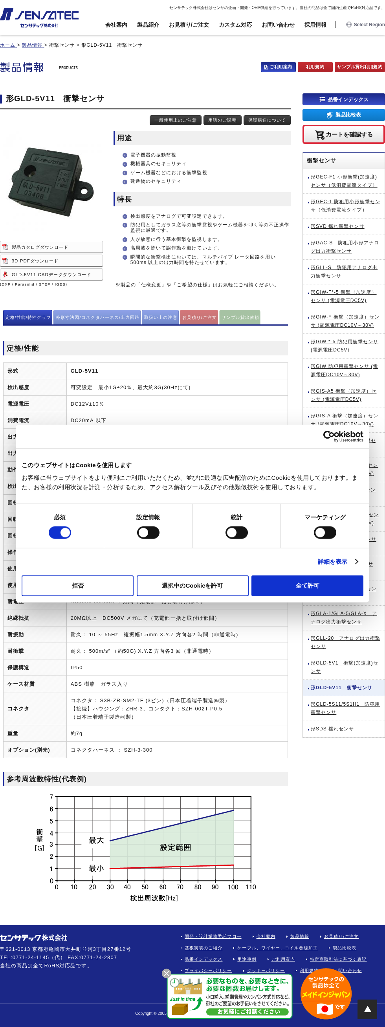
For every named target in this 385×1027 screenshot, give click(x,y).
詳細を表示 (333, 561)
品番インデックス (348, 99)
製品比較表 (348, 115)
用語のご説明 (222, 120)
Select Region (365, 25)
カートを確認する (349, 134)
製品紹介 (148, 25)
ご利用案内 (281, 66)
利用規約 (315, 66)
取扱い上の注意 (160, 317)
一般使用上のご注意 (175, 120)
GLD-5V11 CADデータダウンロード (52, 274)
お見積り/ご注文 (189, 25)
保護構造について (267, 120)
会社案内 (116, 25)
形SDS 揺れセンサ (332, 729)
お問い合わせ (278, 25)
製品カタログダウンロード (40, 247)
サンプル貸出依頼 (240, 317)
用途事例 (246, 959)
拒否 (78, 585)
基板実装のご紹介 (203, 947)
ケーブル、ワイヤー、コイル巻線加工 (277, 947)
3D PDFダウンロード (35, 261)
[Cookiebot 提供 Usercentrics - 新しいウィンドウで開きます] (329, 436)
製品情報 (299, 936)
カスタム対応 (235, 25)
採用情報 (315, 25)
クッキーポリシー (266, 970)
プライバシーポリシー (208, 970)
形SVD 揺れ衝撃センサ (338, 226)
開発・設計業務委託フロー (213, 936)
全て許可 (307, 585)
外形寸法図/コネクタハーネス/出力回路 (97, 317)
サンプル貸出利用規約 (360, 66)
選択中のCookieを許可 (192, 585)
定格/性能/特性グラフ (28, 317)
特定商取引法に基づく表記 (338, 959)
